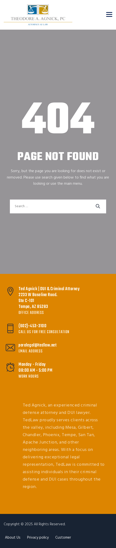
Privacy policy (38, 538)
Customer (63, 538)
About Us (12, 538)
